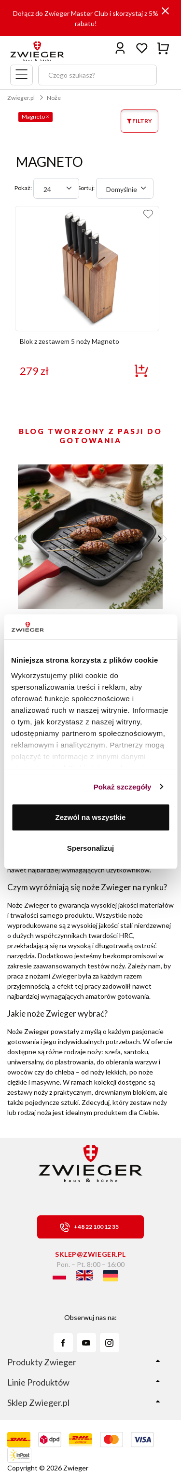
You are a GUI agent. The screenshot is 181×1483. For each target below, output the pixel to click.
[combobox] (56, 188)
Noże (54, 97)
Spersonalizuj (90, 848)
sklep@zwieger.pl (90, 1254)
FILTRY (139, 120)
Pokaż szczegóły (123, 787)
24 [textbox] (47, 189)
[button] (162, 538)
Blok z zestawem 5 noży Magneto (69, 341)
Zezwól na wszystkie (91, 817)
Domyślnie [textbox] (121, 189)
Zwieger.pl (21, 97)
